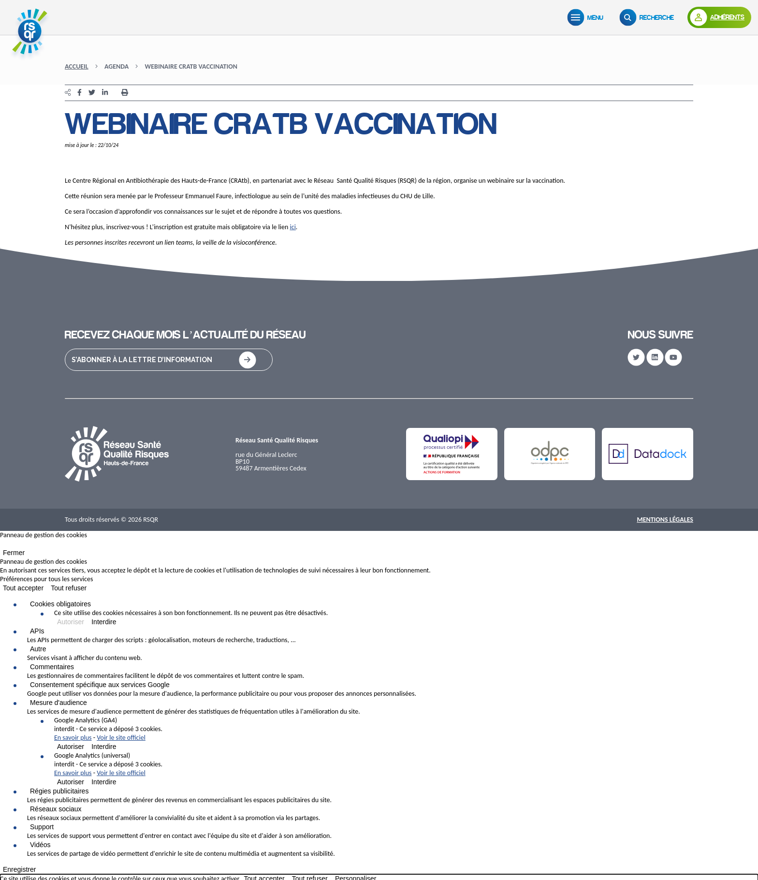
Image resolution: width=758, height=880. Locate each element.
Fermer (14, 553)
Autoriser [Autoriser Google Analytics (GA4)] (70, 746)
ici (293, 227)
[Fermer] (3, 545)
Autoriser (70, 622)
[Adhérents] (719, 17)
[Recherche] (649, 17)
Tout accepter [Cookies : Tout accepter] (23, 588)
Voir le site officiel (121, 737)
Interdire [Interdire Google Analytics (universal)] (103, 782)
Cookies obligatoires (60, 604)
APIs (37, 631)
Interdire (103, 622)
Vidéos (40, 845)
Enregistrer (19, 869)
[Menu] (587, 17)
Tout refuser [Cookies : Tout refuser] (69, 588)
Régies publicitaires (59, 791)
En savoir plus (73, 737)
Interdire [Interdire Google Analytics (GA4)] (103, 746)
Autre (38, 649)
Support (42, 827)
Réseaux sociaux (56, 809)
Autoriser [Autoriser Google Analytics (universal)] (70, 782)
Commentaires (52, 667)
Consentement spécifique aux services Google (100, 685)
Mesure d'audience (58, 702)
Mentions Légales (665, 519)
